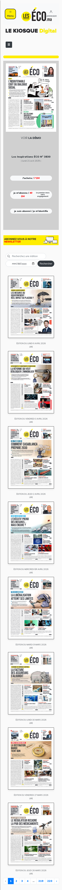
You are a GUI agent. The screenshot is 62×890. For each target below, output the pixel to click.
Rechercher (46, 263)
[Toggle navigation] (9, 45)
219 (40, 881)
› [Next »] (56, 881)
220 (49, 881)
